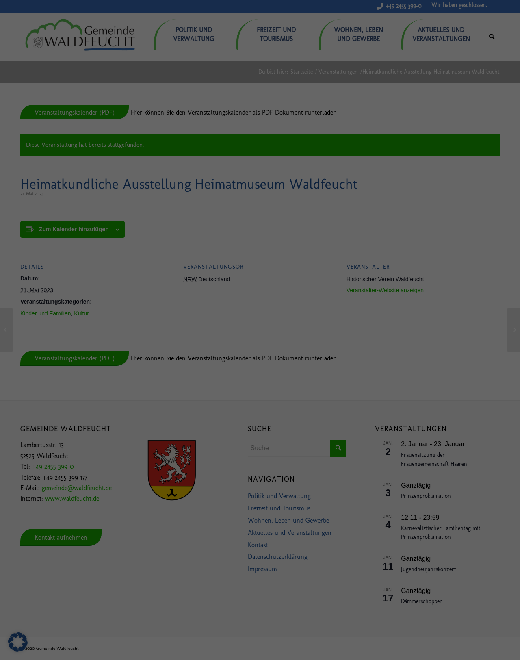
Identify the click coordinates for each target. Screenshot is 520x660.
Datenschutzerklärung (300, 615)
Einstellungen (81, 623)
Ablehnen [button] (455, 599)
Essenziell (85, 634)
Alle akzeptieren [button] (455, 575)
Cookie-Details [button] (420, 636)
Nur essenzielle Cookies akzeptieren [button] (455, 616)
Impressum (493, 636)
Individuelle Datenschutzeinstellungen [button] (455, 626)
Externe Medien (356, 634)
